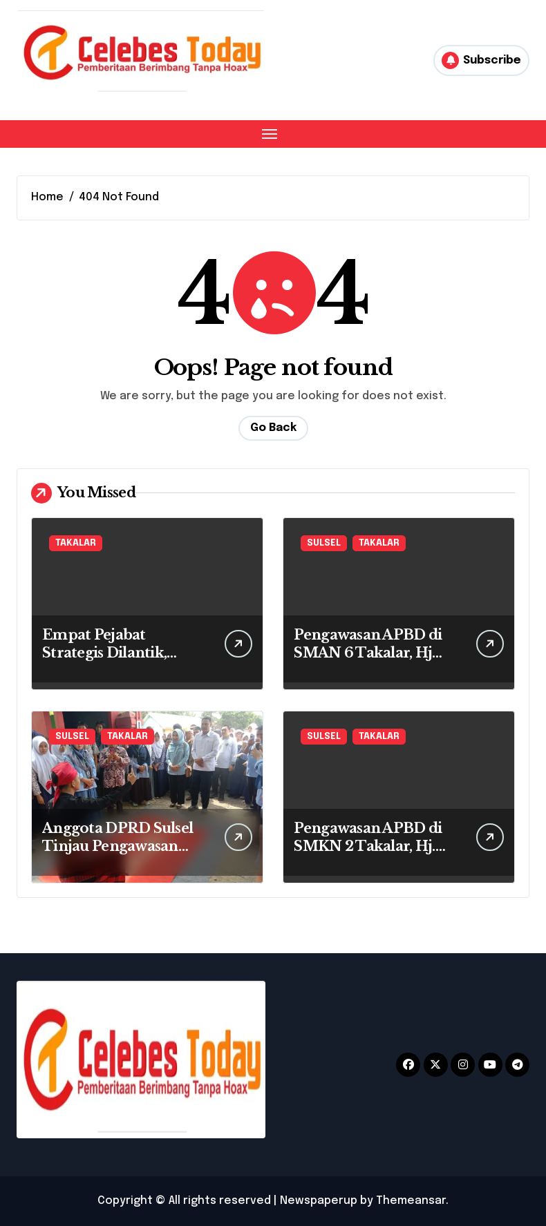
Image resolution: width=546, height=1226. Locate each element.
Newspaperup (318, 1201)
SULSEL (324, 543)
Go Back (273, 428)
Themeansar (411, 1201)
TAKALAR (75, 543)
